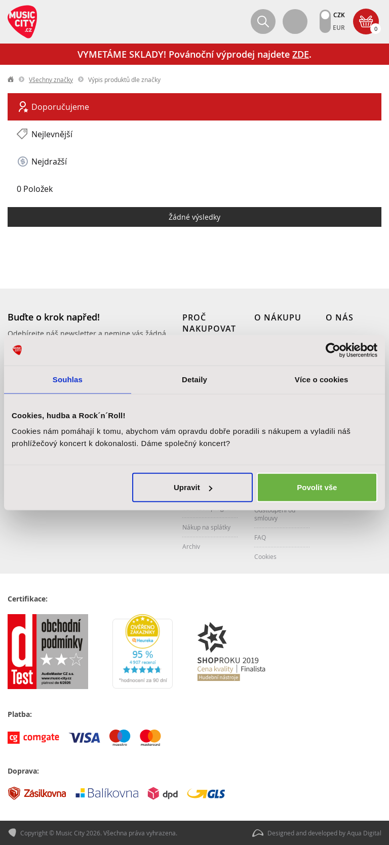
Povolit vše (317, 487)
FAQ (260, 537)
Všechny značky (51, 79)
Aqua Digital (364, 833)
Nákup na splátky (206, 527)
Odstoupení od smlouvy (274, 514)
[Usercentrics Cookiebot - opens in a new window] (333, 349)
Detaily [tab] (194, 379)
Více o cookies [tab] (321, 379)
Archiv (191, 546)
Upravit (193, 487)
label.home (11, 79)
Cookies (265, 556)
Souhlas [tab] (68, 379)
